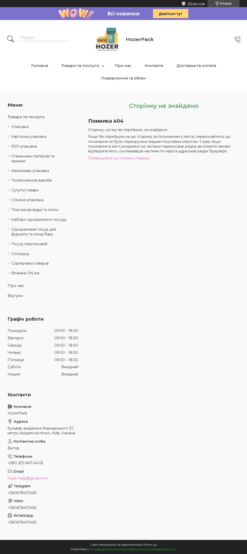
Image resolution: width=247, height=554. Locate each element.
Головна (39, 65)
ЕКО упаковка (24, 146)
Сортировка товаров (30, 263)
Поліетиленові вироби (31, 180)
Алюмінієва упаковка (30, 170)
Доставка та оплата (196, 65)
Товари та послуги (80, 65)
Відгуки (15, 295)
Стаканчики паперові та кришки (32, 158)
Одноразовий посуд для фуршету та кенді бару (33, 231)
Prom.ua (150, 544)
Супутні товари (25, 190)
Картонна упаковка (28, 136)
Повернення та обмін (123, 78)
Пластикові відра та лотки (34, 209)
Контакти (154, 65)
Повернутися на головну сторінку (118, 158)
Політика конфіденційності (154, 549)
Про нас (123, 65)
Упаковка (19, 126)
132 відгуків (196, 3)
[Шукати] (10, 39)
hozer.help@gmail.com (28, 478)
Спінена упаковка (27, 200)
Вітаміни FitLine (25, 273)
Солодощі (20, 253)
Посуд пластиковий (29, 244)
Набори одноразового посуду (39, 219)
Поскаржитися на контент (110, 549)
